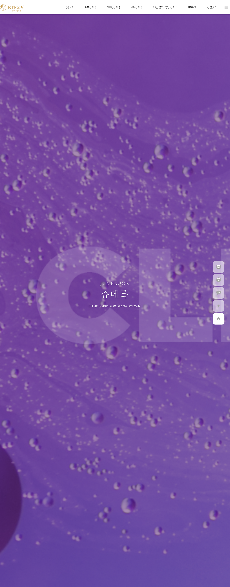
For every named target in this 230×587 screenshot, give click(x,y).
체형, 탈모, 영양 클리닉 (165, 7)
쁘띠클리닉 (136, 7)
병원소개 (69, 7)
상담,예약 (212, 7)
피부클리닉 (90, 7)
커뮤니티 (192, 7)
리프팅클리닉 (113, 7)
